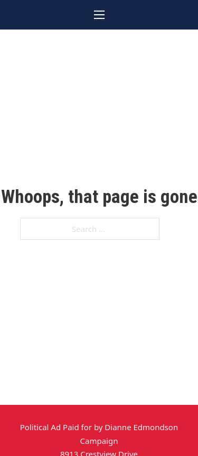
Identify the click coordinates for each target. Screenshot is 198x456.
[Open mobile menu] (99, 15)
